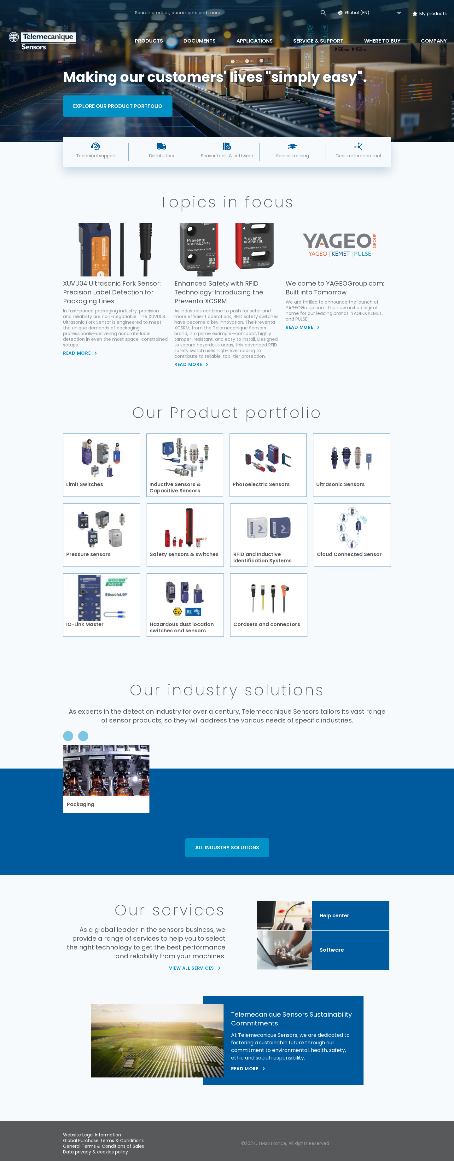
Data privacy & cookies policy (95, 1152)
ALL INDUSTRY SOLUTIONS (227, 847)
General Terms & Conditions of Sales (103, 1146)
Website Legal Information (92, 1135)
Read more (245, 1069)
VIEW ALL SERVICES (191, 968)
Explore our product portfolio (117, 105)
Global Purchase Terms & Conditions (103, 1140)
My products (433, 13)
